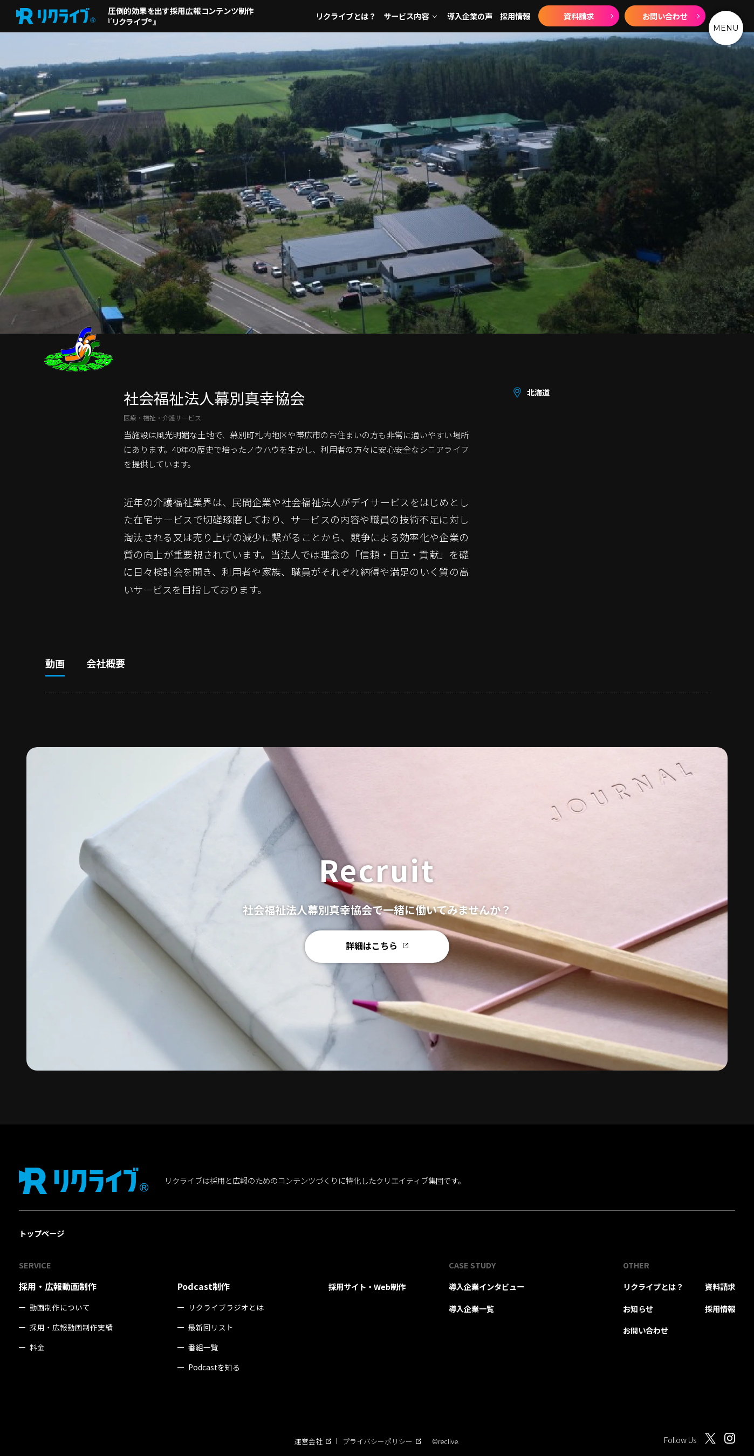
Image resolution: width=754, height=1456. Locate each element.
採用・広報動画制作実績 (71, 1327)
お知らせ (638, 1308)
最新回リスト (211, 1327)
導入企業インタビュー (486, 1286)
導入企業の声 (469, 16)
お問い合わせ (665, 16)
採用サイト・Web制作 (367, 1286)
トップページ (41, 1233)
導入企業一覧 (471, 1308)
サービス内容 (406, 16)
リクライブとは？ (346, 16)
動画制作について (60, 1307)
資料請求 (579, 16)
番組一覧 (203, 1347)
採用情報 (515, 16)
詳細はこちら (377, 946)
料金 (37, 1347)
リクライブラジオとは (226, 1307)
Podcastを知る (214, 1367)
